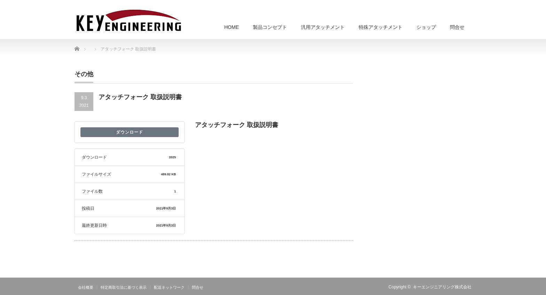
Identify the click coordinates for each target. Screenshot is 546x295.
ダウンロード (129, 132)
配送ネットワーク (169, 287)
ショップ (426, 27)
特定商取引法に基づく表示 (124, 287)
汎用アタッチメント (323, 27)
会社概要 (85, 287)
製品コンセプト (270, 27)
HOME (231, 27)
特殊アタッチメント (381, 27)
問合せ (457, 27)
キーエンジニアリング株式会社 (442, 287)
